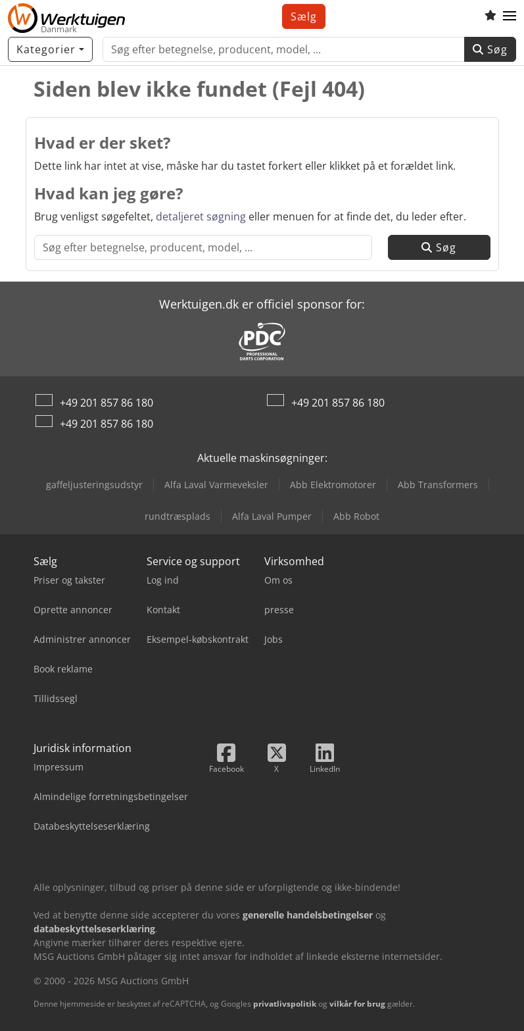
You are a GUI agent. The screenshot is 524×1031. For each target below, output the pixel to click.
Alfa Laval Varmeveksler (216, 484)
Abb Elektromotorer (333, 484)
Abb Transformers (438, 484)
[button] (509, 16)
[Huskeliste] (490, 16)
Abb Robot (356, 516)
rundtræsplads (177, 516)
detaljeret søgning (201, 216)
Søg (490, 49)
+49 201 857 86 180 (106, 402)
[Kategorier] (50, 49)
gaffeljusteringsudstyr (94, 484)
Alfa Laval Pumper (272, 516)
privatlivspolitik (284, 1003)
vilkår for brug (357, 1003)
